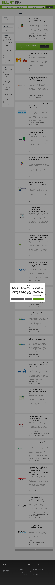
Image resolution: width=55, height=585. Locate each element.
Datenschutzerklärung (37, 295)
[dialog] (27, 292)
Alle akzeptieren (38, 298)
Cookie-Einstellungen (18, 298)
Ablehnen (29, 298)
